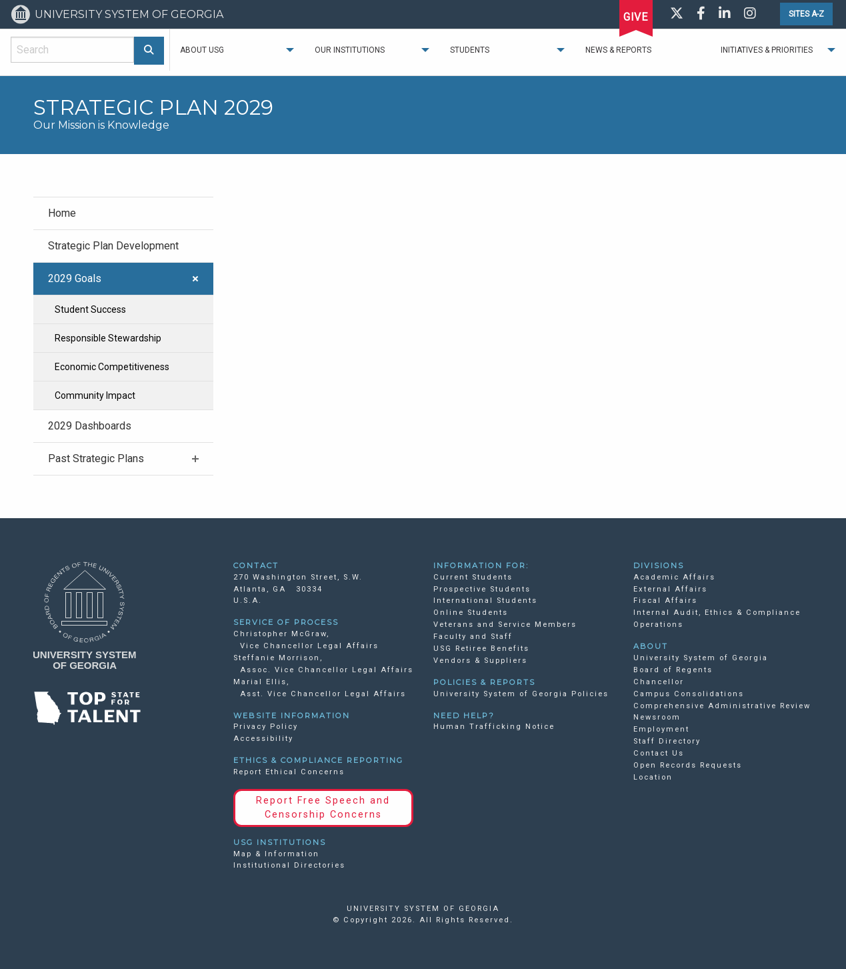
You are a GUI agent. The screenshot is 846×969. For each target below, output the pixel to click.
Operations (658, 624)
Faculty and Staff (473, 636)
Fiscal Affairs (665, 600)
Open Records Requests (687, 765)
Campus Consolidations (688, 694)
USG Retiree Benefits (481, 648)
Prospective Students (482, 589)
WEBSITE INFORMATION (291, 715)
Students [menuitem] (469, 50)
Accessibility (263, 738)
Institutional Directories (289, 865)
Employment (661, 729)
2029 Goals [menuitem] (74, 278)
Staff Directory (667, 741)
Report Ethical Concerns (289, 772)
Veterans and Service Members (505, 624)
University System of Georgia (700, 658)
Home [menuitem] (62, 213)
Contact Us (658, 753)
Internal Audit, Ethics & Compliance (717, 612)
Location (653, 777)
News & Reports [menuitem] (618, 50)
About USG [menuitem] (202, 50)
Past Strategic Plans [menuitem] (96, 458)
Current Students (473, 577)
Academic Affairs (674, 577)
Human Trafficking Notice (494, 726)
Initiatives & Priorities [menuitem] (767, 50)
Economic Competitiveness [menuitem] (112, 366)
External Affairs (670, 589)
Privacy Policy (265, 726)
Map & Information (276, 854)
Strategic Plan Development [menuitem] (113, 245)
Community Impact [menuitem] (95, 395)
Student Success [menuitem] (90, 309)
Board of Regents (673, 670)
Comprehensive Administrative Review (722, 706)
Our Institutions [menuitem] (350, 50)
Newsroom (657, 717)
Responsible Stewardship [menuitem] (108, 338)
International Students (485, 600)
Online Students (470, 612)
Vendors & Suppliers (480, 660)
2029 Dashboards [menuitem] (89, 425)
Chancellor (658, 682)
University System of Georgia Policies (521, 694)
